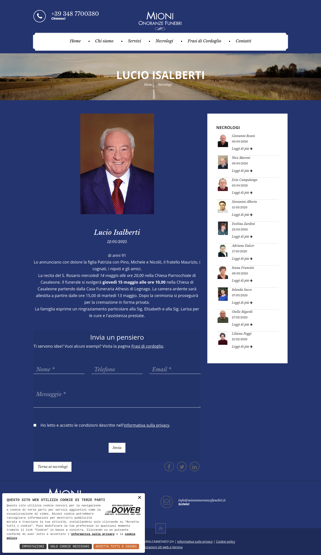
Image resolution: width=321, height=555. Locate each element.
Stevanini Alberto (244, 202)
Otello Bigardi (242, 312)
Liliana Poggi (241, 334)
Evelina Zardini (243, 224)
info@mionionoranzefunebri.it (202, 500)
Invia (117, 447)
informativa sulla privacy (93, 534)
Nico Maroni (241, 158)
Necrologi (164, 41)
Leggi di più (242, 149)
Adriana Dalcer (243, 246)
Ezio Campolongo (244, 180)
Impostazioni (33, 546)
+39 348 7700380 (75, 13)
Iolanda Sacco (242, 290)
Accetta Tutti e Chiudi (116, 546)
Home (75, 41)
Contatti (243, 41)
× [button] (140, 497)
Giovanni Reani (243, 136)
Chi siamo (104, 41)
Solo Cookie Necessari (70, 546)
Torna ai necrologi (52, 466)
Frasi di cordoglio (147, 346)
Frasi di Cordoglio (204, 41)
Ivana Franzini (243, 268)
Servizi (134, 41)
